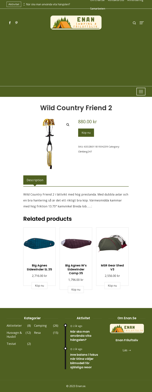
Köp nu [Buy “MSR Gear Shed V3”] (112, 285)
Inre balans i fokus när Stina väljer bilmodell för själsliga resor (84, 361)
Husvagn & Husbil (19, 335)
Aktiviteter (19, 325)
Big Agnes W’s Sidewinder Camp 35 (76, 269)
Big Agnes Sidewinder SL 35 (39, 267)
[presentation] (23, 3)
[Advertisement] (76, 55)
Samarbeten (97, 8)
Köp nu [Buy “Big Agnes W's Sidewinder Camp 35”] (75, 289)
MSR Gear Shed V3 (112, 267)
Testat (19, 344)
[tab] (35, 180)
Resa (46, 333)
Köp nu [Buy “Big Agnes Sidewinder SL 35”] (39, 285)
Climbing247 (85, 151)
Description (35, 180)
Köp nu (86, 132)
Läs (127, 350)
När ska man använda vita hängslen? (48, 4)
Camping (46, 325)
